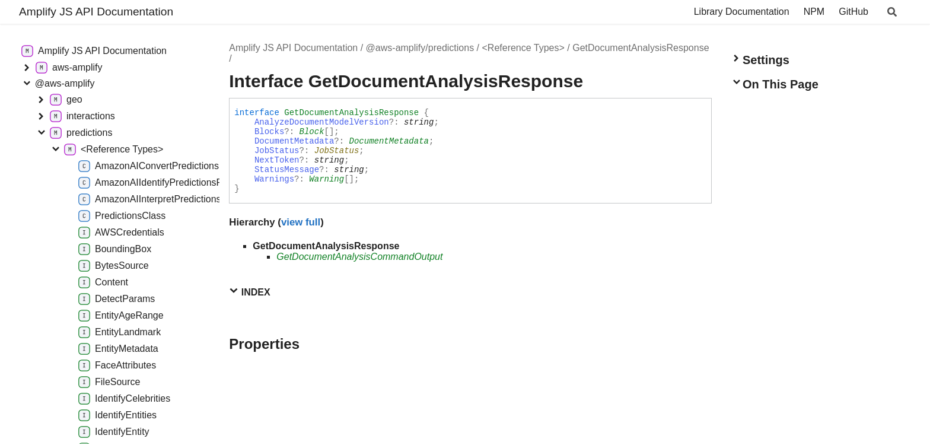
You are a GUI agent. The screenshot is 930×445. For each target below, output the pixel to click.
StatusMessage (286, 169)
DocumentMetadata (294, 141)
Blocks (269, 131)
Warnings (274, 179)
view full (300, 222)
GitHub (853, 12)
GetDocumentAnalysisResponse (640, 48)
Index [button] (249, 291)
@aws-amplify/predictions (420, 48)
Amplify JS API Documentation (96, 11)
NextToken (277, 160)
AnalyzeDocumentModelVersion (321, 122)
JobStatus (277, 150)
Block (312, 131)
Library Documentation (741, 12)
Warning (326, 179)
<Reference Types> (523, 48)
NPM (814, 12)
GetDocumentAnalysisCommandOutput (359, 257)
